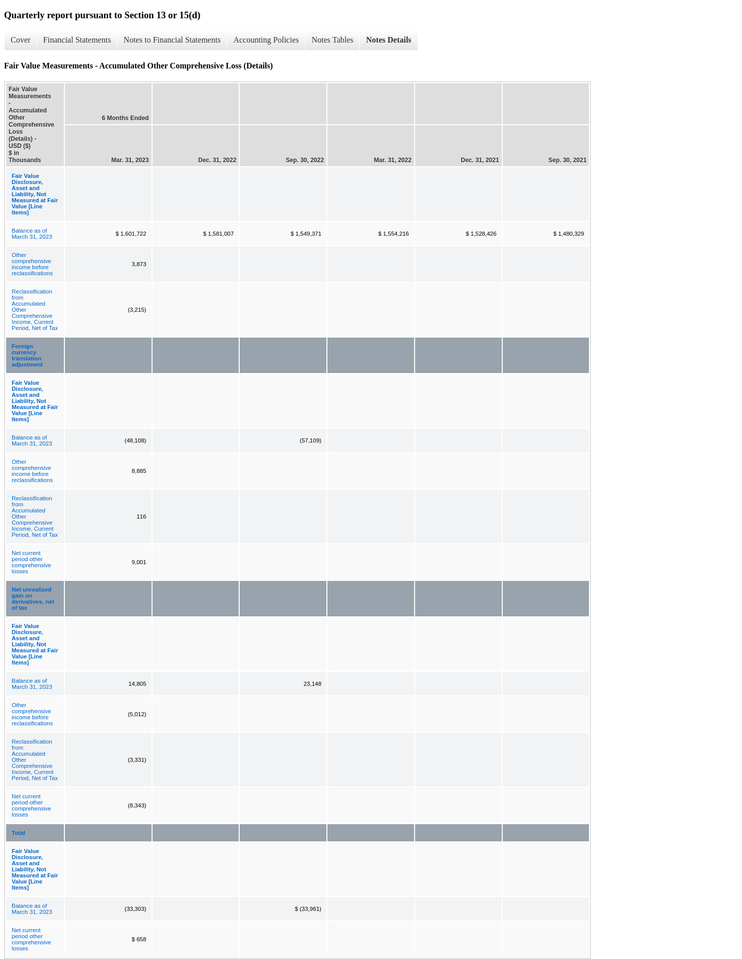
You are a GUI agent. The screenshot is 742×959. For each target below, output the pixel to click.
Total (18, 833)
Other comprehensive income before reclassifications (32, 264)
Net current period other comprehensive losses (31, 562)
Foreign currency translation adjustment (27, 355)
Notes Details (388, 39)
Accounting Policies (266, 39)
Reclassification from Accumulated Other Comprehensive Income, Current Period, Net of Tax (35, 309)
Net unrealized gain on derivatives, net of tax (33, 598)
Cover (20, 39)
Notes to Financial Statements (172, 39)
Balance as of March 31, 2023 (32, 234)
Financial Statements (77, 39)
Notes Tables (333, 39)
